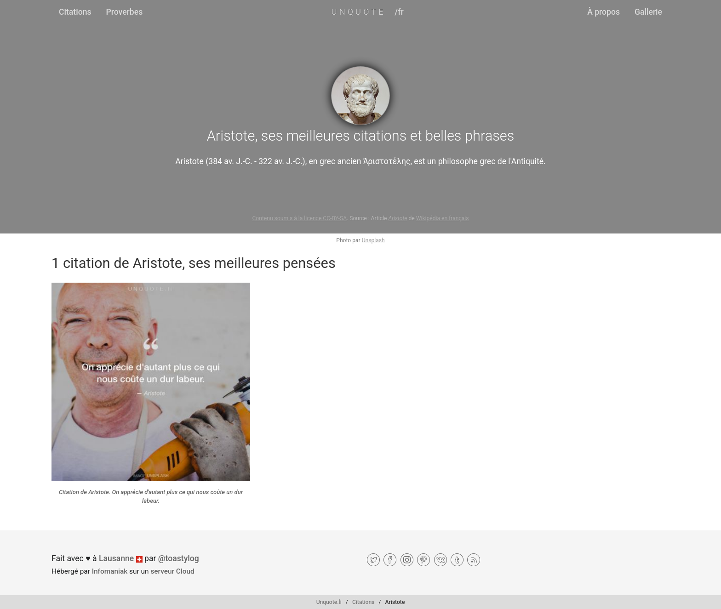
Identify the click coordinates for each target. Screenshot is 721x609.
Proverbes (124, 12)
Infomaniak (110, 571)
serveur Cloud (172, 571)
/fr (399, 12)
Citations (75, 12)
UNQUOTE (359, 12)
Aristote (398, 218)
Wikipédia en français (442, 218)
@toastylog (178, 558)
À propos (603, 12)
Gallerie (648, 12)
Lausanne (116, 558)
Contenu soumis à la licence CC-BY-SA (299, 218)
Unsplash (373, 240)
